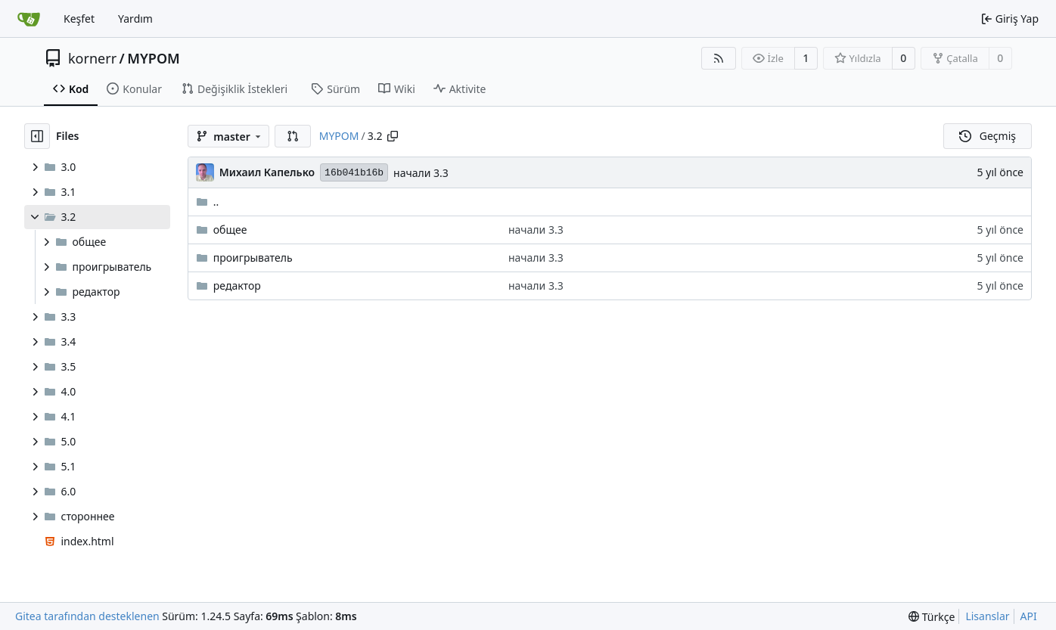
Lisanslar (987, 616)
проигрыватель (253, 257)
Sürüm (335, 89)
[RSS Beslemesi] (718, 58)
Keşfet (79, 18)
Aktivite (459, 89)
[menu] (931, 617)
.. (207, 201)
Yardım (135, 18)
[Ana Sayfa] (29, 19)
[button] (293, 136)
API (1028, 616)
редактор (237, 285)
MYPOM (153, 58)
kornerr (92, 58)
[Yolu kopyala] (392, 136)
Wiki (396, 89)
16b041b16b (354, 172)
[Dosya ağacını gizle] (37, 136)
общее (230, 229)
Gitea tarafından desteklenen (87, 616)
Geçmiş (987, 136)
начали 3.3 (421, 173)
